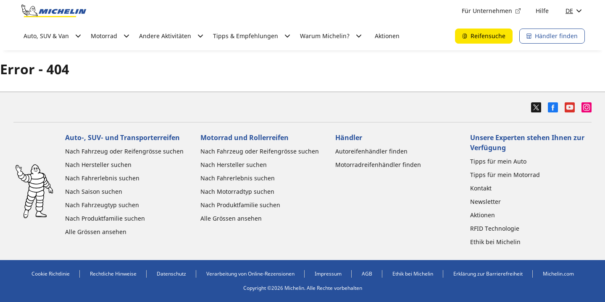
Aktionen (387, 36)
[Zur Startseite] (53, 10)
